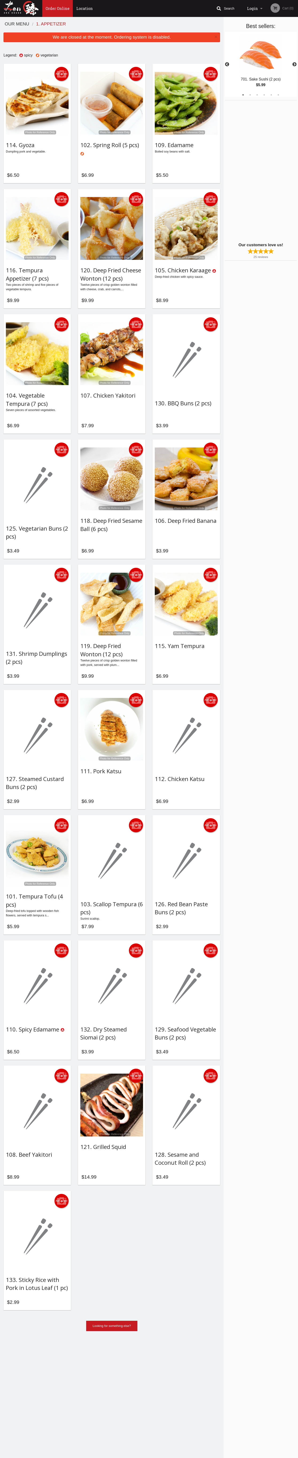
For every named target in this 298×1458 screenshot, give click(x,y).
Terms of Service (156, 1454)
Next (294, 64)
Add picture (62, 74)
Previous (227, 64)
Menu (136, 1395)
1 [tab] (243, 95)
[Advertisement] (254, 171)
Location (84, 8)
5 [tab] (271, 95)
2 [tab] (250, 95)
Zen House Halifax (54, 1389)
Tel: (225, 1406)
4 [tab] (264, 95)
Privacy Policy (181, 1406)
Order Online (58, 8)
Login (252, 8)
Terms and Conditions (186, 1401)
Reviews (177, 1395)
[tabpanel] (261, 64)
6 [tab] (278, 95)
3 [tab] (257, 95)
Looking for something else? (112, 1368)
